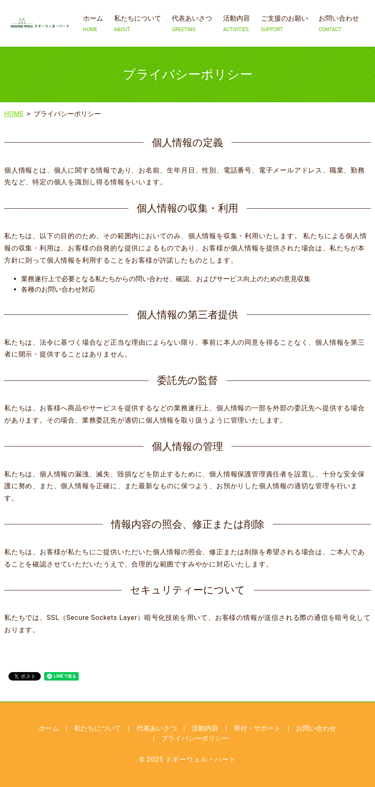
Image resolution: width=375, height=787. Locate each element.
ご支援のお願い (284, 23)
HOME (13, 114)
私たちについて (137, 23)
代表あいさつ (192, 23)
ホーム (93, 23)
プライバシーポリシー (195, 738)
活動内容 (236, 23)
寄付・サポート (257, 728)
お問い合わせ (339, 23)
